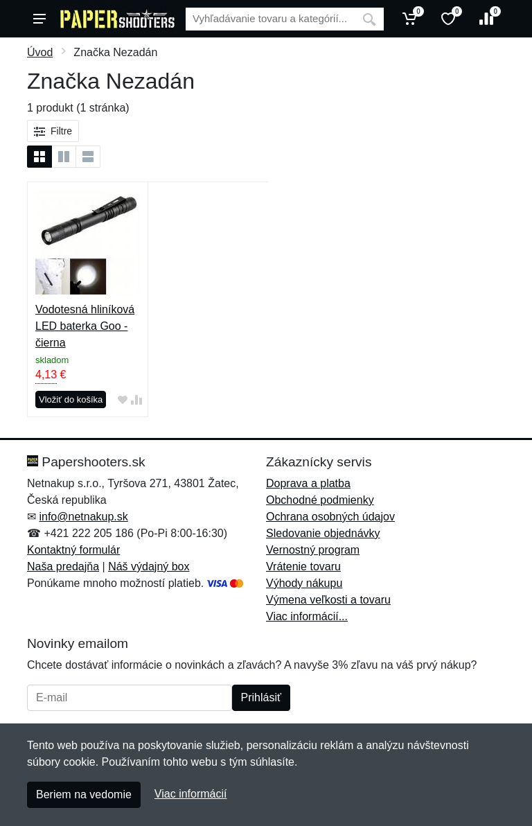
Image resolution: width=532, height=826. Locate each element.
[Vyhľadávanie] (270, 19)
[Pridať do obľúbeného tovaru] (123, 400)
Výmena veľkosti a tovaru (328, 600)
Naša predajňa (63, 566)
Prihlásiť (261, 697)
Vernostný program (313, 550)
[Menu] (39, 18)
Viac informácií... (307, 616)
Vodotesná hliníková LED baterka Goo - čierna (84, 326)
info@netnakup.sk (83, 516)
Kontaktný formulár (73, 550)
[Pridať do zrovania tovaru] (136, 400)
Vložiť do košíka (71, 399)
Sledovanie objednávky (323, 533)
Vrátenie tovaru (303, 566)
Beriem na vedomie (84, 794)
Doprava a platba (308, 483)
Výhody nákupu (304, 583)
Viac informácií (190, 794)
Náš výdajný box (148, 566)
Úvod (40, 52)
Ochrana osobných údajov (330, 516)
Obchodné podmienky (320, 500)
